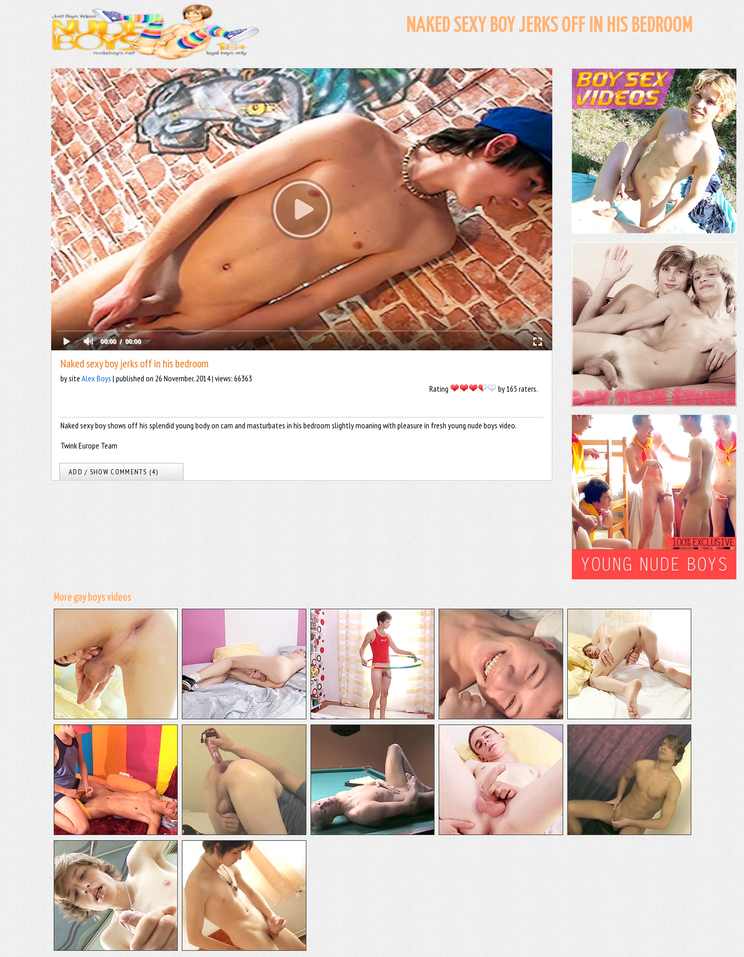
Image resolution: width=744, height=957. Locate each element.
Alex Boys (96, 378)
